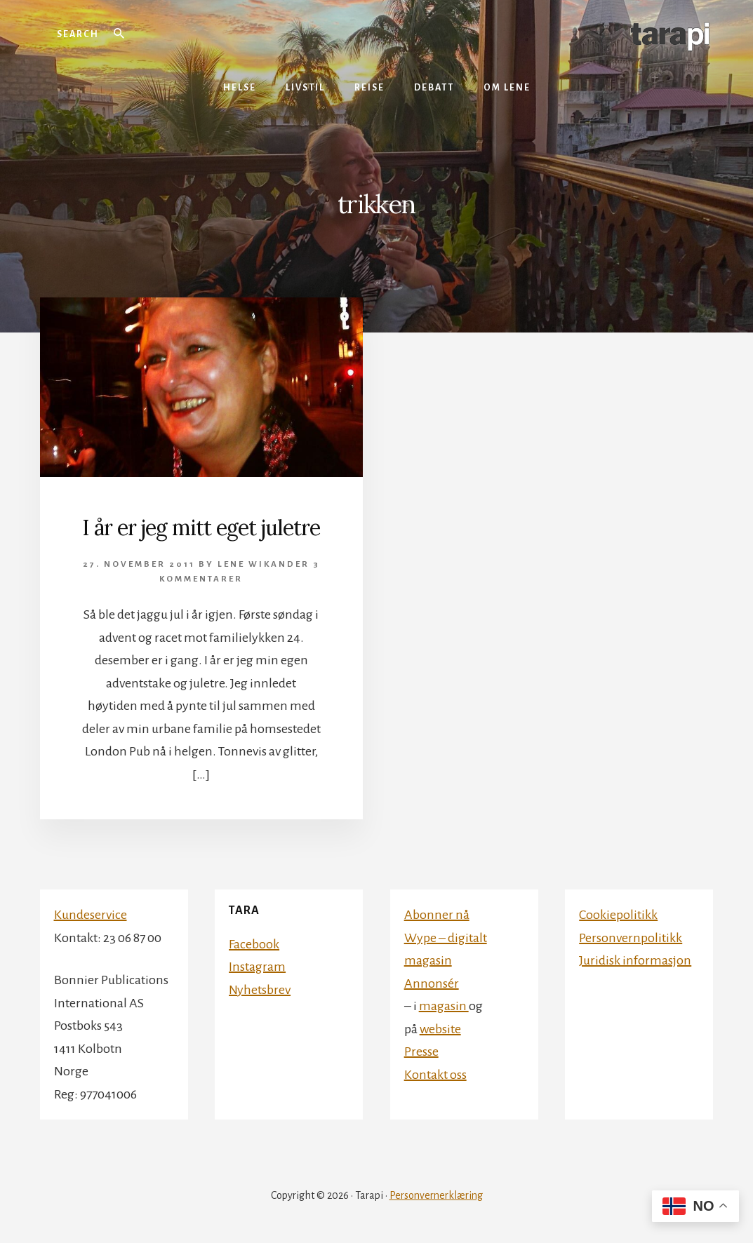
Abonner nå (436, 915)
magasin (444, 1006)
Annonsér (431, 983)
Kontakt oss (435, 1075)
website (440, 1029)
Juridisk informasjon (635, 960)
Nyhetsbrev (260, 990)
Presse (421, 1051)
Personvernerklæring (436, 1195)
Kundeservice (90, 915)
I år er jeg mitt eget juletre (201, 527)
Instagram (257, 967)
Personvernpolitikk (630, 938)
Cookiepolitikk (618, 915)
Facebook (254, 944)
